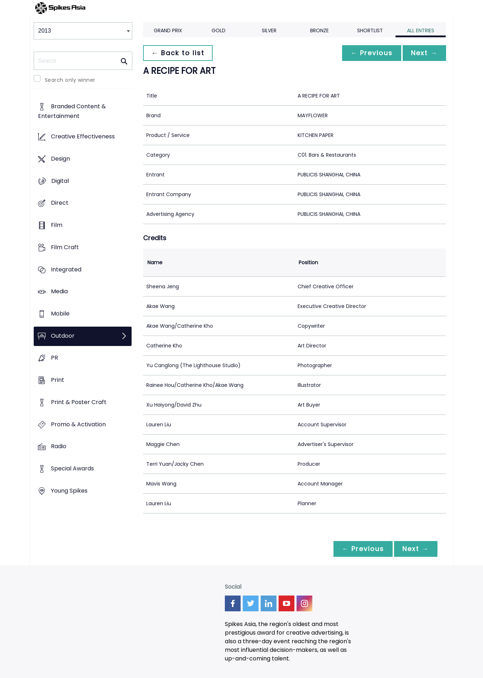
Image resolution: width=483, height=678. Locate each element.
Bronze (319, 30)
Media (59, 292)
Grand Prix (168, 30)
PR (54, 358)
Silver (269, 30)
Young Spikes (69, 491)
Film (56, 225)
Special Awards (72, 469)
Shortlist (370, 30)
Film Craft (65, 247)
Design (60, 159)
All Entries (420, 30)
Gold (219, 30)
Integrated (66, 269)
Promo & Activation (78, 424)
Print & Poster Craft (78, 402)
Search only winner (70, 80)
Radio (58, 446)
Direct (59, 203)
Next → (424, 52)
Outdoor (63, 336)
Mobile (60, 313)
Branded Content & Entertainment (72, 111)
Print (57, 380)
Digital (60, 181)
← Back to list (178, 52)
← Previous (371, 52)
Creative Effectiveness (83, 137)
